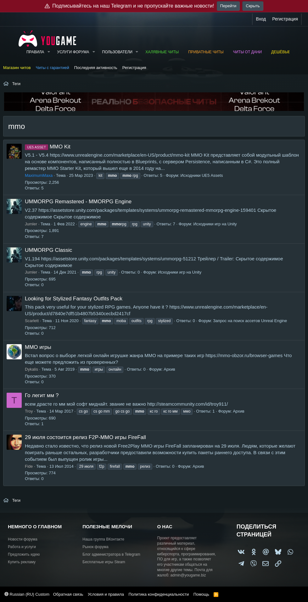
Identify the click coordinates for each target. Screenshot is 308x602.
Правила (35, 52)
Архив (169, 369)
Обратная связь (68, 594)
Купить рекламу (22, 562)
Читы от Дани (247, 52)
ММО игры (38, 347)
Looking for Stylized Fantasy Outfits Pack (73, 299)
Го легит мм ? (42, 395)
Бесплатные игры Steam (103, 562)
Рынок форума (95, 547)
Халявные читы (162, 52)
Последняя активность (95, 67)
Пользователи (117, 52)
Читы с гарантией (52, 67)
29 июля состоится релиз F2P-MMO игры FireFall (85, 437)
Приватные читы (205, 52)
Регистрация (134, 67)
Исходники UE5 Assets (201, 175)
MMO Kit (47, 147)
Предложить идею (24, 554)
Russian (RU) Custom (26, 594)
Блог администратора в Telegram (111, 554)
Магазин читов (17, 67)
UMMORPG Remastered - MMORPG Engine (78, 202)
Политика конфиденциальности (158, 594)
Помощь (201, 594)
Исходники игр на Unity (215, 224)
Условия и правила (106, 594)
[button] (48, 52)
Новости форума (22, 539)
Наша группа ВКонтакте (103, 539)
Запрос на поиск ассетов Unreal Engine (250, 320)
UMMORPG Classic (48, 250)
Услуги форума (73, 52)
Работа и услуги (22, 547)
